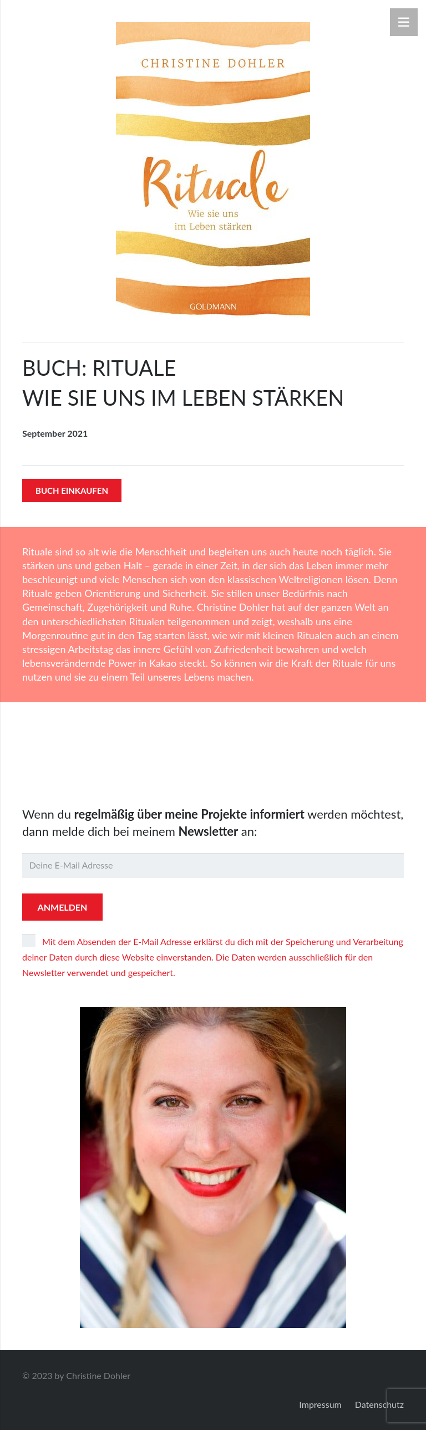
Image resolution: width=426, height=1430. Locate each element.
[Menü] (404, 22)
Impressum (320, 1404)
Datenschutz (379, 1404)
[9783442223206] (213, 170)
